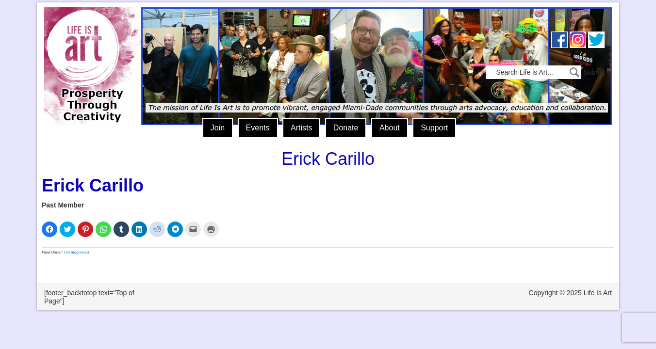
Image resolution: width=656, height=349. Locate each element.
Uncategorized (76, 252)
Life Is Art (89, 52)
